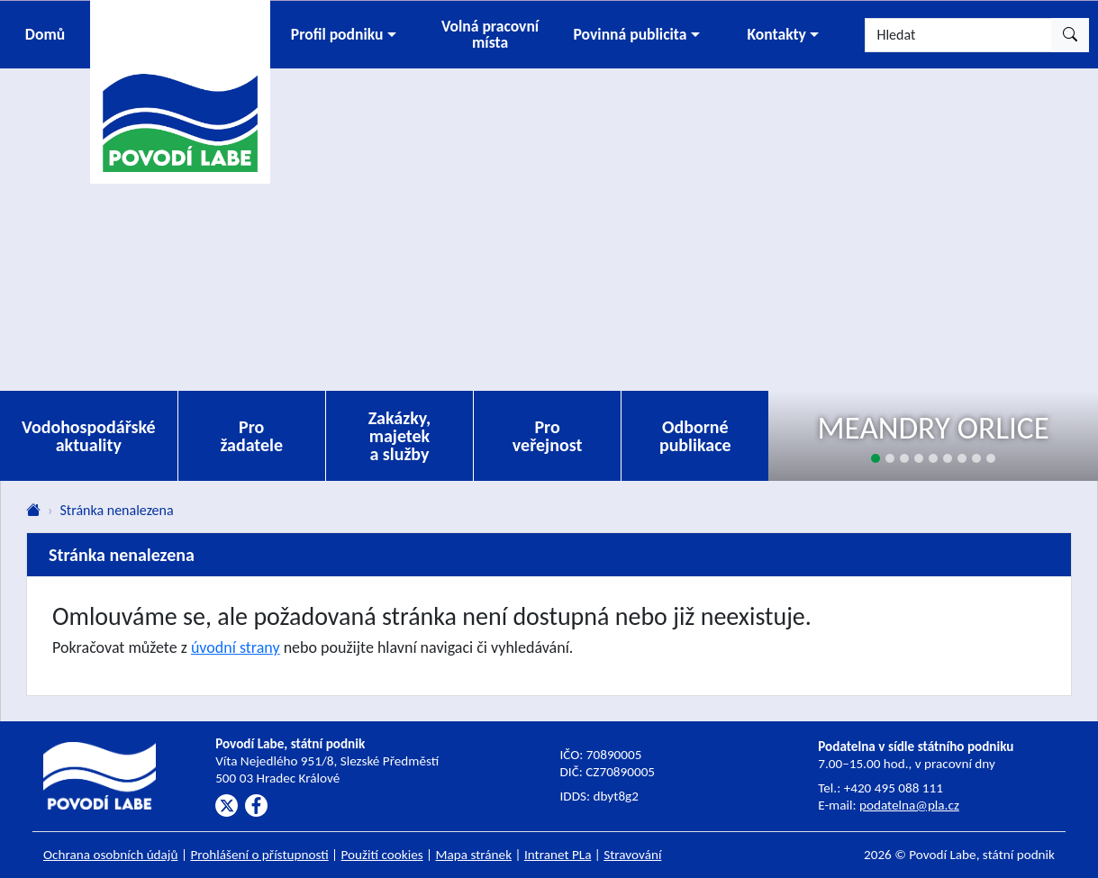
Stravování (632, 854)
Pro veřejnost (548, 436)
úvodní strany (235, 647)
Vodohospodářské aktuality (89, 436)
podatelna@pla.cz (909, 805)
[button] (343, 34)
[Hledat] (958, 35)
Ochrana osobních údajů (110, 854)
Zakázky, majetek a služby (399, 436)
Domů (45, 34)
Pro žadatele (251, 436)
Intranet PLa (558, 854)
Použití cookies (382, 854)
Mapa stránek (474, 854)
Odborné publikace (695, 436)
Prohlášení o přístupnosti (259, 854)
